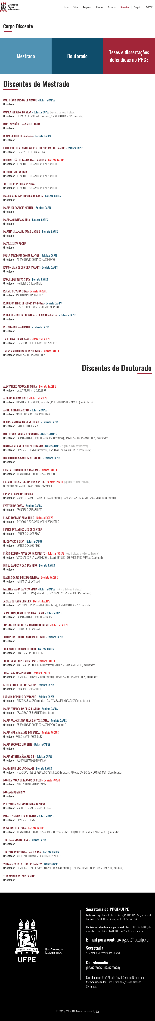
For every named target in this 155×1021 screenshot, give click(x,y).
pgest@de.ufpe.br (136, 939)
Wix (97, 1011)
